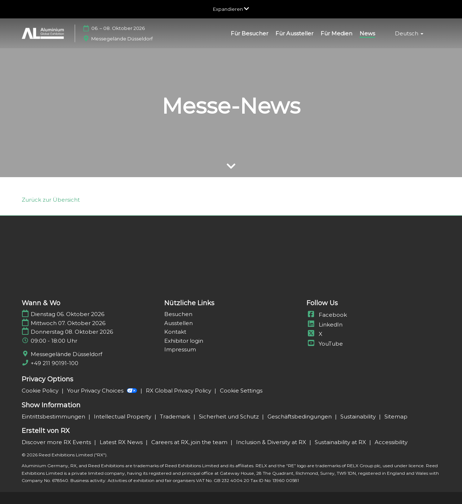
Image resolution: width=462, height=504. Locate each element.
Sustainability (358, 416)
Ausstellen (178, 323)
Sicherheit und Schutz (229, 416)
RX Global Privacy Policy (179, 390)
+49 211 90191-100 (54, 363)
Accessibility (391, 442)
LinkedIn (324, 324)
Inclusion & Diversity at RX (272, 442)
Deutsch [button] (409, 33)
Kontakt (175, 331)
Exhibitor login (183, 340)
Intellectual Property (123, 416)
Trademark (176, 416)
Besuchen (178, 314)
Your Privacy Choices (103, 390)
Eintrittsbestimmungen (54, 416)
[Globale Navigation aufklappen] (231, 9)
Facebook (326, 314)
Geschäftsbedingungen (300, 416)
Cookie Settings (241, 390)
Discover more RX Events (57, 442)
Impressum (180, 349)
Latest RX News (122, 442)
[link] (51, 199)
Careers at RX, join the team (190, 442)
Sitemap (395, 416)
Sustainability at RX (341, 442)
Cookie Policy (41, 390)
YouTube (324, 343)
